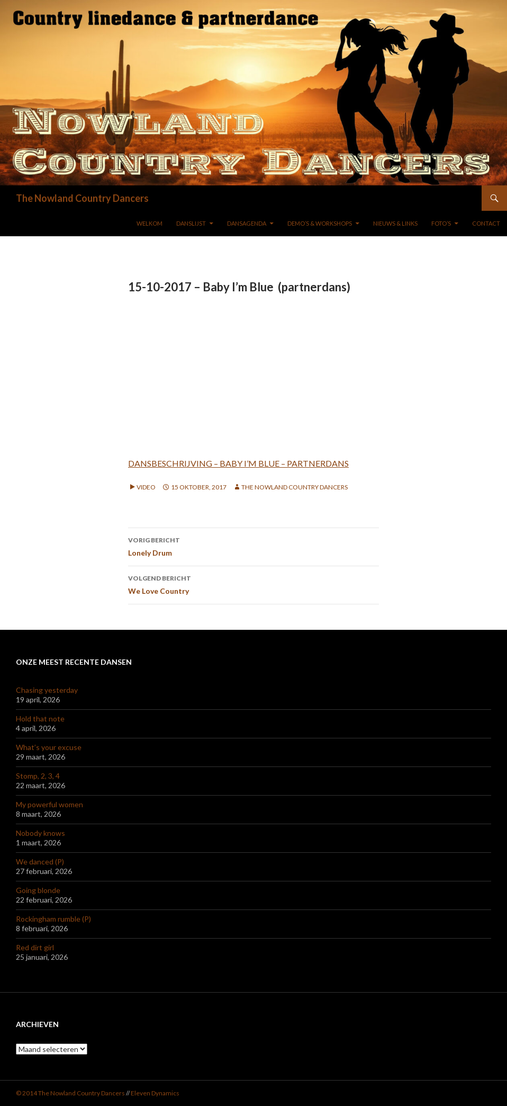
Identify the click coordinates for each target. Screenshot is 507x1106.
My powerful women (49, 804)
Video (146, 487)
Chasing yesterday (47, 689)
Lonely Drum (253, 545)
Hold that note (40, 718)
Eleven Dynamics (155, 1093)
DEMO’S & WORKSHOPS (319, 223)
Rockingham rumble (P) (53, 918)
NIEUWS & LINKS (395, 223)
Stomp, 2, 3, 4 (38, 775)
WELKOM (149, 223)
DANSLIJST (191, 223)
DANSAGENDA (246, 223)
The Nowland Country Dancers (82, 198)
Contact (486, 223)
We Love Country (253, 583)
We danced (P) (40, 861)
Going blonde (38, 890)
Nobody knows (40, 832)
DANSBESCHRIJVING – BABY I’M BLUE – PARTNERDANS (238, 463)
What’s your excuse (49, 747)
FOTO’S (441, 223)
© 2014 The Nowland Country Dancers (71, 1093)
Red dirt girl (35, 947)
